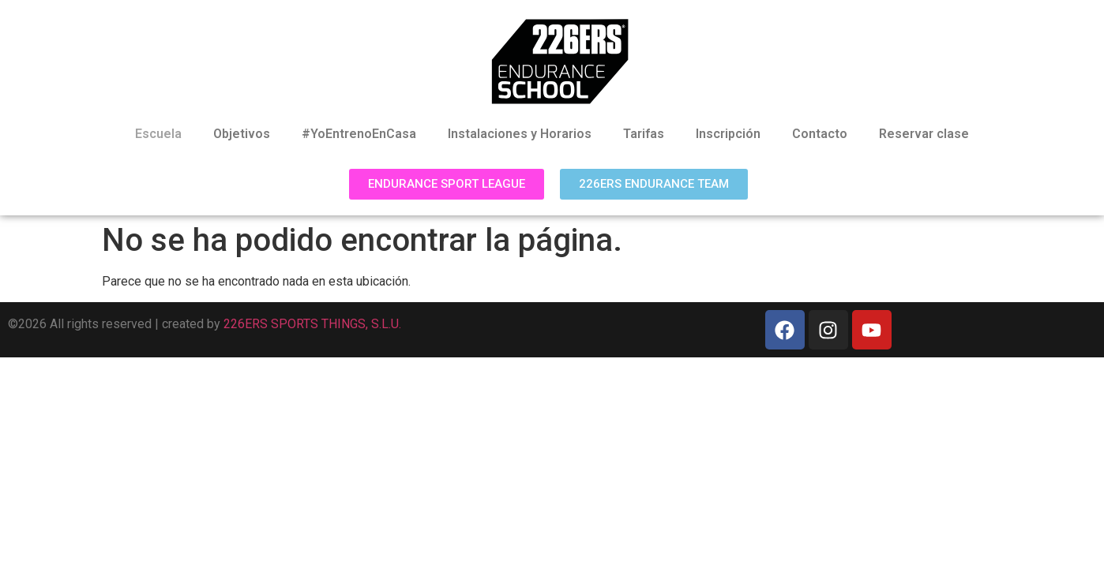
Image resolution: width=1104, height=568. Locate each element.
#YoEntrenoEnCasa (359, 133)
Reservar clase (924, 133)
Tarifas (643, 133)
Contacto (819, 133)
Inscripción (728, 133)
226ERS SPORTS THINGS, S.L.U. (312, 323)
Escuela (158, 133)
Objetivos (241, 133)
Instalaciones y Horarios (519, 133)
